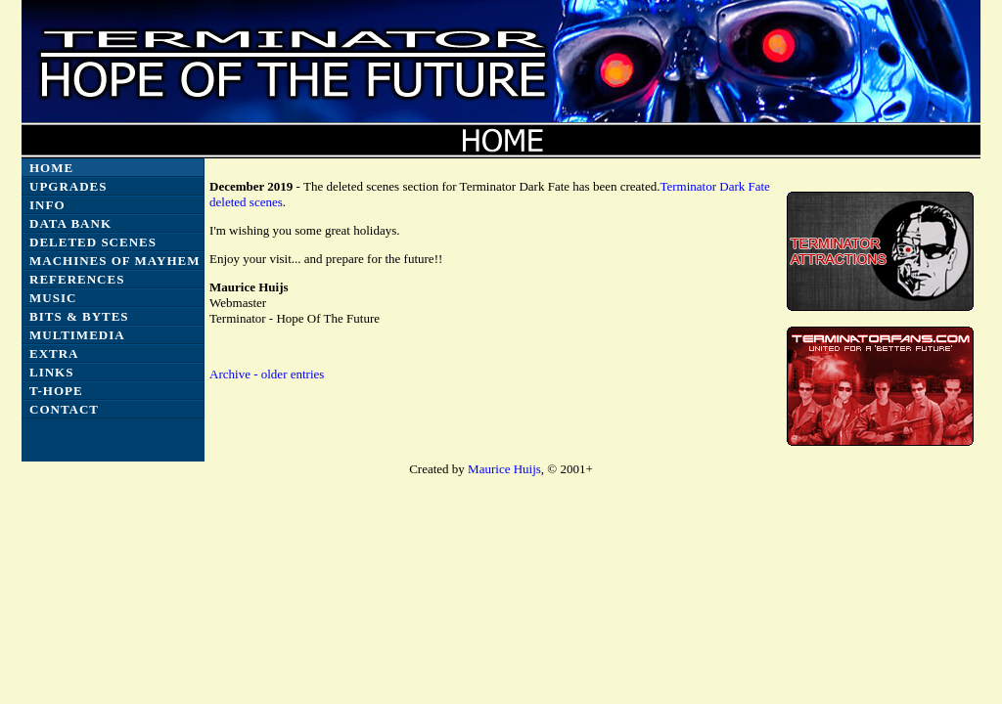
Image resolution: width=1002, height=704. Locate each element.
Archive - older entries (266, 374)
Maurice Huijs (504, 469)
